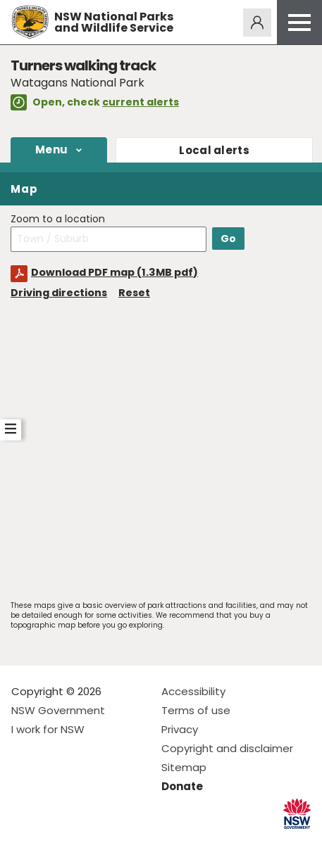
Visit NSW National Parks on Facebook (24, 842)
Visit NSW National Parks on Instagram (55, 842)
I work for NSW (48, 729)
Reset (134, 293)
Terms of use (195, 710)
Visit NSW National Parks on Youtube (85, 842)
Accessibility (193, 691)
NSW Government (58, 710)
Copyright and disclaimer (227, 748)
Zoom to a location (58, 219)
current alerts (140, 102)
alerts (214, 150)
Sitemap (183, 767)
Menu (51, 149)
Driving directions (59, 293)
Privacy (179, 729)
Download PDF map (114, 272)
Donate (182, 786)
